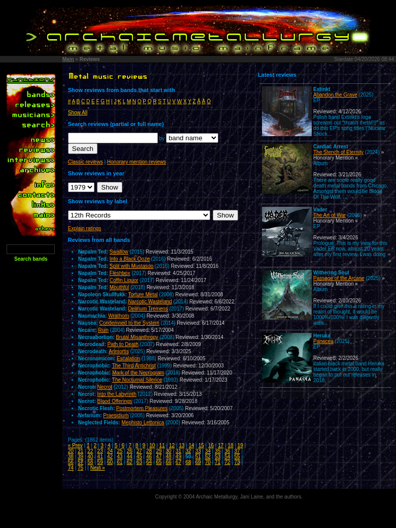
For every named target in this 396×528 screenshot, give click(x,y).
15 (201, 445)
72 (227, 462)
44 (129, 456)
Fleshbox (120, 273)
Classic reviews (85, 162)
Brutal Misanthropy (137, 337)
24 (110, 451)
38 (71, 456)
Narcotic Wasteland (150, 301)
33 (198, 451)
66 (169, 462)
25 (119, 451)
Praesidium (115, 415)
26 (129, 451)
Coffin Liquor (124, 280)
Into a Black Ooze (130, 259)
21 (80, 451)
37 (237, 451)
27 (139, 451)
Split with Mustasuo (131, 266)
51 (198, 456)
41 (100, 456)
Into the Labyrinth (117, 394)
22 (90, 451)
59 (100, 462)
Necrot (104, 387)
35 (217, 451)
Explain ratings (85, 228)
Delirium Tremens (148, 309)
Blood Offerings (115, 401)
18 (231, 445)
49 (178, 456)
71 (217, 462)
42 (110, 456)
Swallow (119, 252)
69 (198, 462)
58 (90, 462)
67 (178, 462)
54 (227, 456)
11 (162, 445)
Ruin (103, 330)
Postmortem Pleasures (142, 408)
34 (208, 451)
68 (188, 462)
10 (152, 445)
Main (68, 59)
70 (208, 462)
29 (158, 451)
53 (217, 456)
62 (129, 462)
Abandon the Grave (335, 95)
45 (139, 456)
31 (178, 451)
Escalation (128, 358)
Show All (77, 112)
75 (80, 468)
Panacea (323, 341)
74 (71, 468)
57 (80, 462)
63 (139, 462)
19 (240, 445)
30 (169, 451)
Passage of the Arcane (339, 278)
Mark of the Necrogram (138, 373)
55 (237, 456)
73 (237, 462)
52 (208, 456)
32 (188, 451)
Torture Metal (142, 294)
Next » (97, 468)
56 (71, 462)
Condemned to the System (129, 323)
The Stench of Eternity (338, 152)
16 (211, 445)
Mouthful (119, 287)
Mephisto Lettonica (142, 422)
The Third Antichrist (134, 365)
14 (191, 445)
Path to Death (123, 344)
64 (149, 462)
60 (110, 462)
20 (71, 451)
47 (158, 456)
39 (80, 456)
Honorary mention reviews (136, 162)
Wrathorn (118, 316)
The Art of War (329, 215)
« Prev (75, 445)
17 (220, 445)
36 (227, 451)
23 (100, 451)
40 (90, 456)
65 (158, 462)
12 (172, 445)
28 (149, 451)
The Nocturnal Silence (137, 380)
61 (119, 462)
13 (181, 445)
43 (119, 456)
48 (169, 456)
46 (149, 456)
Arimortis (118, 351)
